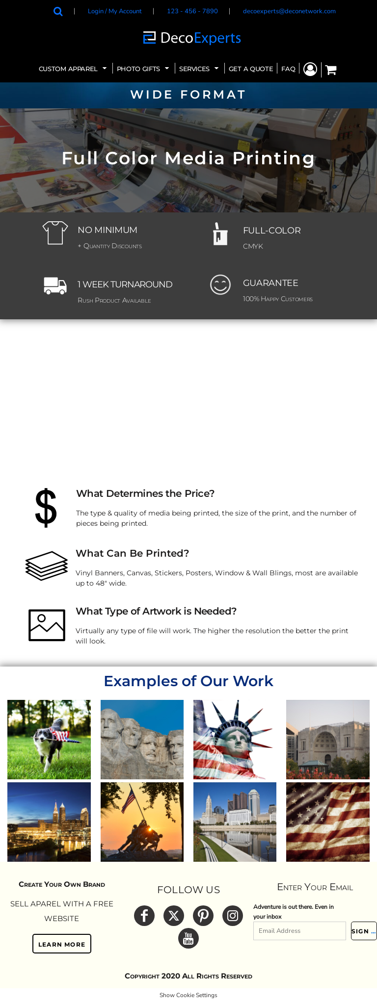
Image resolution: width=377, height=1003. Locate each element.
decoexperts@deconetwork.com (289, 11)
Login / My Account (115, 11)
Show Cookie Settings (188, 995)
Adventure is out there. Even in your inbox (293, 911)
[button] (74, 68)
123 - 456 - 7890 (192, 11)
